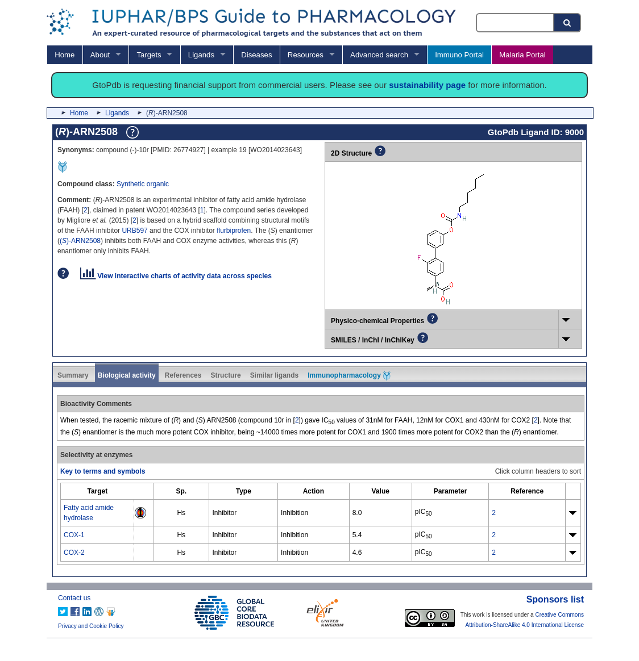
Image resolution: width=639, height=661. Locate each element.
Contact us (74, 598)
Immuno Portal (459, 55)
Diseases (256, 55)
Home (64, 55)
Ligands (201, 55)
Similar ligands (274, 375)
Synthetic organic (143, 184)
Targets (148, 55)
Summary (73, 375)
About (100, 55)
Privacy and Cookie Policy (91, 626)
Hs (181, 513)
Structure (225, 375)
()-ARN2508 (80, 241)
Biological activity (127, 375)
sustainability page (427, 85)
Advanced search (379, 55)
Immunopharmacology (349, 376)
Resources (305, 55)
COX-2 (74, 553)
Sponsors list (555, 599)
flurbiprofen (234, 231)
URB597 (134, 231)
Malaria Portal (522, 55)
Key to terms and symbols (102, 471)
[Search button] (568, 22)
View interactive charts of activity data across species (176, 276)
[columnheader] (97, 491)
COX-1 (74, 535)
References (183, 375)
